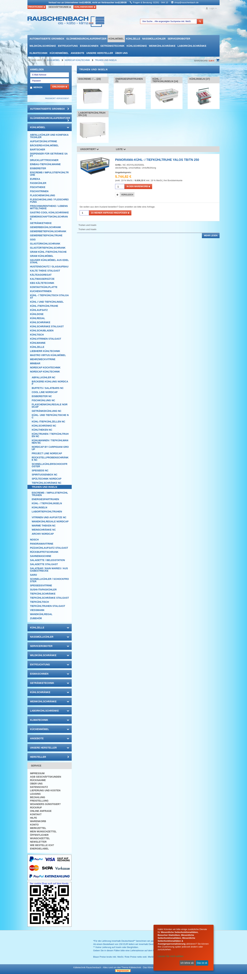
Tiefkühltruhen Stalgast (47, 606)
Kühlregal (37, 318)
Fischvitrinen (39, 191)
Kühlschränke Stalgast (47, 326)
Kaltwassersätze (42, 279)
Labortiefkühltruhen (47, 511)
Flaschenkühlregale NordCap (49, 405)
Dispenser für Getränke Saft (49, 154)
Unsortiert (89, 149)
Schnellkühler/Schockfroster (49, 465)
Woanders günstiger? (45, 804)
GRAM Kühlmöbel (41, 256)
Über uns (121, 53)
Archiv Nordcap (43, 533)
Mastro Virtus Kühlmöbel (48, 355)
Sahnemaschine (40, 556)
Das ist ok (202, 963)
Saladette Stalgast (44, 564)
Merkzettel (38, 828)
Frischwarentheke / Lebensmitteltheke (49, 207)
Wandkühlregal (41, 614)
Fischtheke (37, 187)
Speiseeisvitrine (41, 585)
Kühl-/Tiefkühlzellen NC (48, 421)
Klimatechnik (39, 53)
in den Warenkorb (138, 186)
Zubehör (36, 618)
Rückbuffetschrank (44, 552)
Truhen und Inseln (105, 60)
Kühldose (37, 314)
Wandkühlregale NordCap (50, 521)
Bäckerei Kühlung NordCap (50, 382)
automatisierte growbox (47, 38)
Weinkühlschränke (162, 45)
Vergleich (127, 194)
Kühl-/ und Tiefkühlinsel (47, 301)
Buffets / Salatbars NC (48, 388)
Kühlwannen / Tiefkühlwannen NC (50, 441)
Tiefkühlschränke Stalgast (49, 597)
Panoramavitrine (41, 543)
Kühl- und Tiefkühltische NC (50, 416)
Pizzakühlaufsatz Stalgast (49, 547)
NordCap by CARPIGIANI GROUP (50, 448)
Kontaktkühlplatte (43, 287)
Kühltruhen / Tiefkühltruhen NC (50, 435)
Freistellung (39, 800)
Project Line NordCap (47, 453)
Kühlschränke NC (44, 425)
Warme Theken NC (44, 525)
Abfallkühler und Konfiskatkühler (49, 136)
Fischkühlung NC (43, 400)
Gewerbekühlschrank (45, 227)
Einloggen (59, 87)
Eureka (35, 179)
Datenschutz (39, 787)
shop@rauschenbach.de (186, 2)
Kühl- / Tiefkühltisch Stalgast (49, 296)
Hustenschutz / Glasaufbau (49, 266)
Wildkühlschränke (43, 45)
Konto (34, 824)
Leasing (35, 793)
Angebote (77, 53)
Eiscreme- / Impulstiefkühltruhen (50, 493)
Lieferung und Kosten (45, 790)
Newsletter (38, 841)
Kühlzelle (133, 38)
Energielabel (39, 848)
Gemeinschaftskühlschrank (49, 217)
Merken (37, 87)
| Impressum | (123, 970)
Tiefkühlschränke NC (46, 482)
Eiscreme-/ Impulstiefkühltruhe (49, 173)
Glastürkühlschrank (45, 243)
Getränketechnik (112, 45)
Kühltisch (37, 334)
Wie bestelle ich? (42, 845)
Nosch (34, 539)
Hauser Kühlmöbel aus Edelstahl (49, 261)
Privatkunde (36, 7)
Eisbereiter (38, 168)
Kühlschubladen (42, 330)
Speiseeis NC (40, 470)
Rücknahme (38, 780)
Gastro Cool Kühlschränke (49, 212)
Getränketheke (41, 223)
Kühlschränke (137, 45)
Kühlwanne (37, 342)
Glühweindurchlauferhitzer (86, 38)
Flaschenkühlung (42, 195)
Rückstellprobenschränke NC (50, 458)
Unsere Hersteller (99, 53)
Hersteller (49, 757)
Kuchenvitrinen (40, 291)
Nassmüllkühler (154, 38)
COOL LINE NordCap (45, 392)
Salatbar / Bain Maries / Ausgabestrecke (49, 569)
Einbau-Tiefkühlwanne (45, 164)
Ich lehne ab (186, 963)
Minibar (35, 363)
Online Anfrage (40, 811)
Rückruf (36, 807)
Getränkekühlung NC (46, 411)
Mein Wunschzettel (43, 831)
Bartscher (37, 149)
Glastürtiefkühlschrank (48, 247)
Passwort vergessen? (57, 98)
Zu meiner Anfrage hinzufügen (110, 213)
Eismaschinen (89, 45)
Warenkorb (38, 821)
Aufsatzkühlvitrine (43, 141)
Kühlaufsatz (39, 310)
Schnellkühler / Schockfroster (49, 580)
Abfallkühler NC (43, 377)
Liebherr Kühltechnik (45, 351)
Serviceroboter (179, 38)
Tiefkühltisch (39, 602)
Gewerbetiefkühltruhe (46, 235)
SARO (33, 574)
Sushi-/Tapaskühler (43, 589)
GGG (33, 239)
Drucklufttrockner (44, 160)
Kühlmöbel (116, 38)
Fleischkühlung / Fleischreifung (49, 200)
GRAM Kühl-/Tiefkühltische (48, 251)
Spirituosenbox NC (44, 474)
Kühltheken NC (42, 429)
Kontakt (36, 814)
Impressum (37, 773)
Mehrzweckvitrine (42, 359)
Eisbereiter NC (42, 396)
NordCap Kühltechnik (78, 60)
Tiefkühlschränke (43, 593)
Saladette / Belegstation (47, 560)
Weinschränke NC (44, 529)
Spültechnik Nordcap (46, 478)
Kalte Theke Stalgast (45, 270)
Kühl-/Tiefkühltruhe (44, 306)
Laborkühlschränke (192, 45)
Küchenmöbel (59, 53)
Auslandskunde (84, 7)
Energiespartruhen (45, 499)
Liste (121, 149)
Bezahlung (37, 797)
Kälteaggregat (40, 274)
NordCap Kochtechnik (45, 367)
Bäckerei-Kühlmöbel (44, 145)
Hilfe (33, 817)
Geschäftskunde (60, 7)
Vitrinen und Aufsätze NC (49, 517)
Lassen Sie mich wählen (171, 956)
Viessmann (37, 610)
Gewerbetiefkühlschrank (48, 231)
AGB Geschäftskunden (45, 776)
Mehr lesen (210, 235)
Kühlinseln (39, 507)
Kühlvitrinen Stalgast (45, 338)
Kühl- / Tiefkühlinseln (47, 503)
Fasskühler (38, 183)
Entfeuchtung (68, 45)
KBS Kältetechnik (42, 283)
